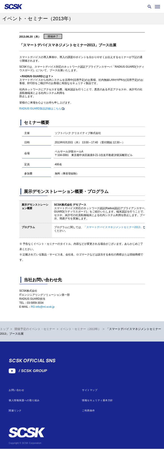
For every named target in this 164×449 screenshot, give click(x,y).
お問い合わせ (16, 390)
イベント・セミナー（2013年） (80, 329)
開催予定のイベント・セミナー (34, 329)
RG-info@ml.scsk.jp (43, 306)
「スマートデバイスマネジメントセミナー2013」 (113, 227)
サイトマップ (89, 390)
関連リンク (15, 410)
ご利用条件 (88, 410)
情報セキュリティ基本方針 (97, 400)
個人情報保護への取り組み (24, 400)
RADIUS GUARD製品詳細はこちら (40, 108)
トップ (4, 329)
